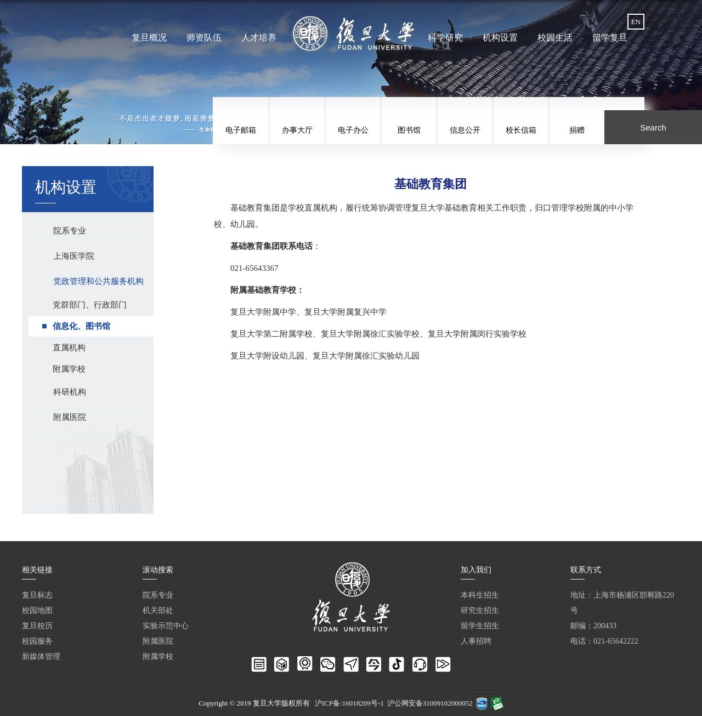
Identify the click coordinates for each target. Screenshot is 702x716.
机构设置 (500, 37)
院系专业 (158, 595)
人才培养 (258, 37)
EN (636, 22)
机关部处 (158, 610)
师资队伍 (204, 37)
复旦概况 (149, 37)
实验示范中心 (166, 626)
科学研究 (445, 37)
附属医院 (158, 641)
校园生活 (555, 37)
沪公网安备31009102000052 (430, 703)
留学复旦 (609, 37)
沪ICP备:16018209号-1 (349, 703)
